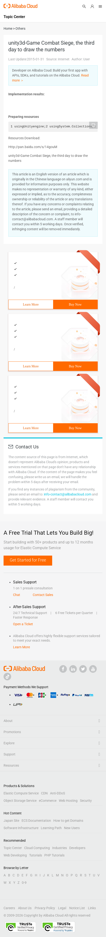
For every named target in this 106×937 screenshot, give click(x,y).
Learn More (31, 304)
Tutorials (35, 855)
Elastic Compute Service (21, 793)
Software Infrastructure (21, 828)
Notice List (77, 908)
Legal (62, 908)
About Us (25, 908)
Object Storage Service (20, 800)
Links (92, 908)
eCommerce (47, 800)
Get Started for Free (28, 559)
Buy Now (75, 304)
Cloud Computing (37, 848)
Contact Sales (43, 595)
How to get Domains (68, 820)
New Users (72, 828)
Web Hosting (68, 800)
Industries (59, 848)
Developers (77, 848)
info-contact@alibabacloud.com (67, 494)
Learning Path (51, 828)
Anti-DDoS (57, 793)
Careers (9, 908)
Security (86, 800)
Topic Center (13, 848)
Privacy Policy (45, 908)
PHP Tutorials (54, 855)
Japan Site (11, 820)
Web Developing (15, 855)
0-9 (24, 882)
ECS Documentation (36, 820)
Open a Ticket (23, 624)
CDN (44, 793)
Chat (16, 595)
